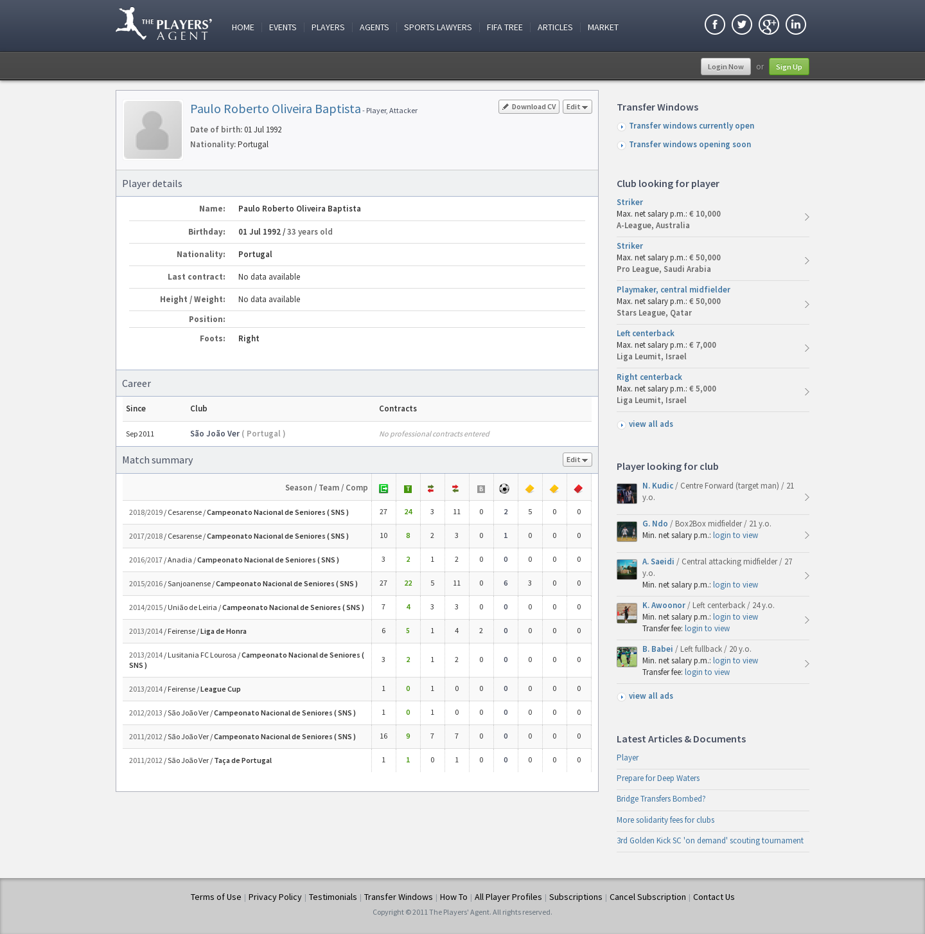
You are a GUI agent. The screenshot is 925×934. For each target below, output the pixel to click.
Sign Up (789, 66)
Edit (577, 108)
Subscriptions (576, 897)
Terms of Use (216, 897)
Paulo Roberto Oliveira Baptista (275, 108)
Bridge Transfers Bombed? (661, 798)
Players (328, 27)
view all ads (651, 423)
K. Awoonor (664, 605)
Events (283, 27)
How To (454, 897)
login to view (735, 535)
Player (628, 757)
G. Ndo (656, 523)
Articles (555, 27)
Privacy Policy (275, 897)
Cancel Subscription (648, 897)
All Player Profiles (508, 897)
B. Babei (658, 648)
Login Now (726, 66)
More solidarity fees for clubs (665, 819)
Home (243, 27)
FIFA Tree (505, 27)
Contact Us (714, 897)
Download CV (529, 106)
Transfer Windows (398, 897)
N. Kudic (658, 485)
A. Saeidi (659, 561)
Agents (374, 27)
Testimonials (333, 897)
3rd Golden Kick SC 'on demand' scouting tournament (710, 840)
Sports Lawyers (438, 27)
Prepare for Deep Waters (658, 778)
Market (603, 27)
